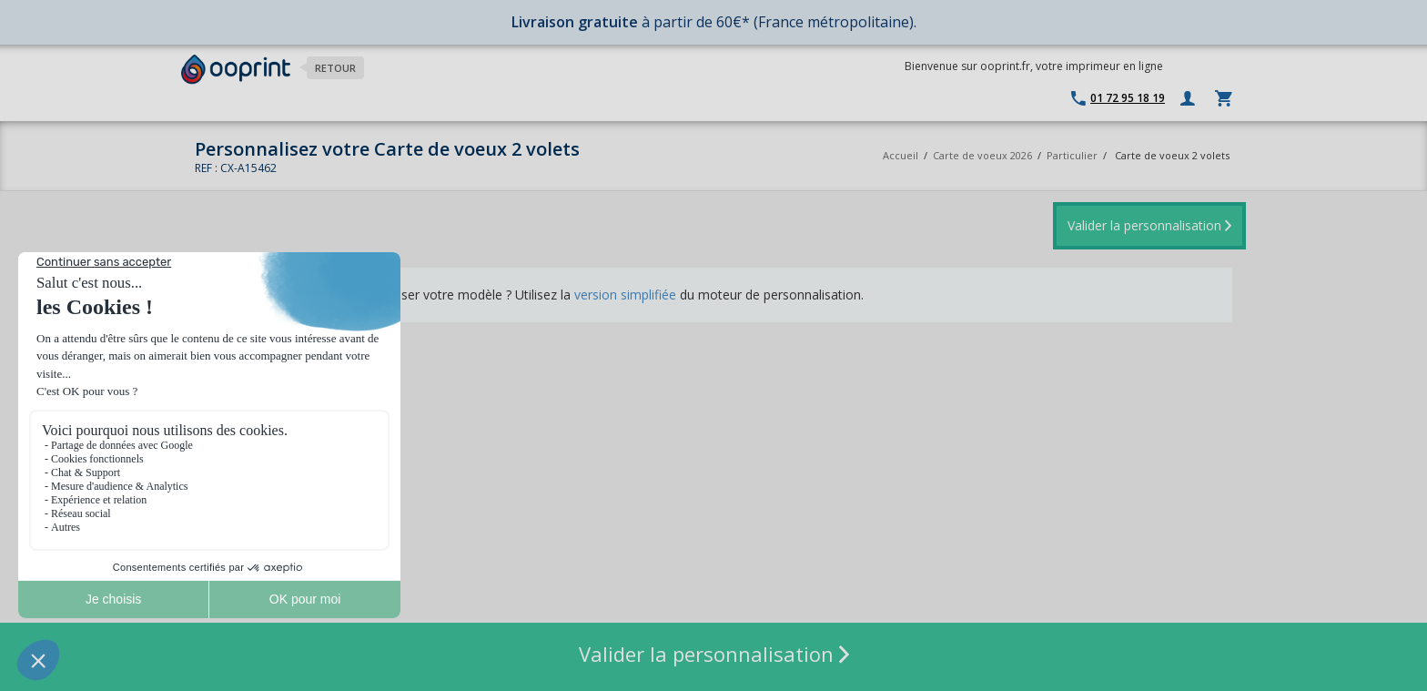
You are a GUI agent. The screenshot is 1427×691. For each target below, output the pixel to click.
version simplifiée (625, 294)
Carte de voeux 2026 (982, 155)
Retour (335, 68)
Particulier (1072, 155)
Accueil (900, 155)
